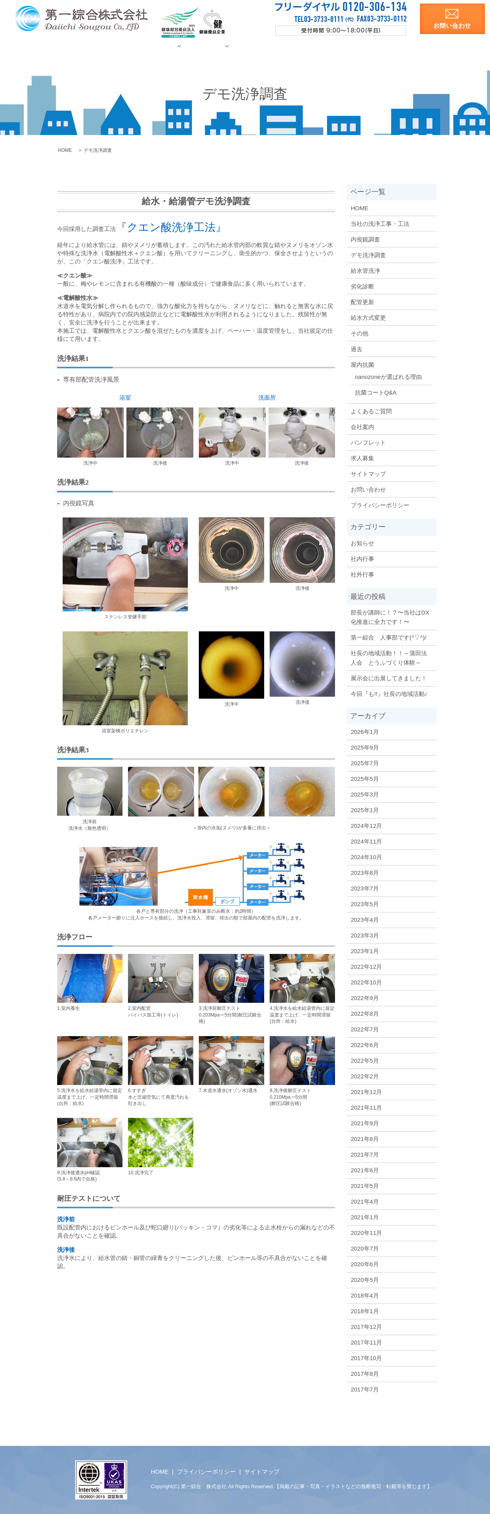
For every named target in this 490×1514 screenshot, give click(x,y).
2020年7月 (365, 1248)
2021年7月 (365, 1154)
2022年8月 (365, 1013)
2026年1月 (365, 731)
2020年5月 (365, 1279)
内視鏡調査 (365, 239)
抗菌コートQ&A (376, 392)
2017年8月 (365, 1373)
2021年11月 (366, 1107)
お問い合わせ (368, 489)
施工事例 (223, 46)
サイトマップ (368, 473)
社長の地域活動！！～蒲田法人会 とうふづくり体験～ (389, 657)
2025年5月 (365, 778)
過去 (356, 348)
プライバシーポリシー (380, 504)
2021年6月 (365, 1169)
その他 (359, 333)
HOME (85, 46)
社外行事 (362, 574)
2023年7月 (365, 888)
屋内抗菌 (266, 46)
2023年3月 (365, 935)
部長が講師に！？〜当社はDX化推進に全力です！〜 (390, 617)
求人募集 (401, 46)
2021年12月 (366, 1091)
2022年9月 (365, 997)
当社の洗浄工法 (128, 46)
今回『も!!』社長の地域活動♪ (389, 693)
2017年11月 (366, 1342)
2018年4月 (365, 1295)
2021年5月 (365, 1185)
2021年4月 (365, 1201)
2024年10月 (366, 856)
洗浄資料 (365, 46)
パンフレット (368, 442)
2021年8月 (365, 1138)
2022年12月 (366, 966)
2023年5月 (365, 903)
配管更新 (362, 301)
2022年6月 (365, 1044)
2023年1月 (365, 950)
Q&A (297, 46)
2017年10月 (366, 1357)
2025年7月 (365, 762)
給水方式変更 (368, 317)
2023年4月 (365, 919)
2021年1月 (365, 1216)
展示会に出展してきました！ (389, 677)
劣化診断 (362, 286)
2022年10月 (366, 982)
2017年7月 (365, 1389)
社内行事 (362, 558)
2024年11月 (366, 841)
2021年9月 (365, 1122)
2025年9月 (365, 747)
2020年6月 (365, 1263)
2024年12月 (366, 825)
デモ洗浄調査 (368, 254)
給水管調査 (177, 46)
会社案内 (328, 46)
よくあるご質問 (371, 410)
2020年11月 (366, 1232)
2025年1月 (365, 809)
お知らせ (362, 542)
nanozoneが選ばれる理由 (388, 376)
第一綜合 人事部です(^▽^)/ (388, 637)
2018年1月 (365, 1310)
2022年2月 (365, 1075)
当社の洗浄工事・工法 (380, 223)
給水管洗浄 (365, 270)
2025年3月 (365, 794)
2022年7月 (365, 1029)
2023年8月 (365, 872)
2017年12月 (366, 1326)
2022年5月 (365, 1060)
